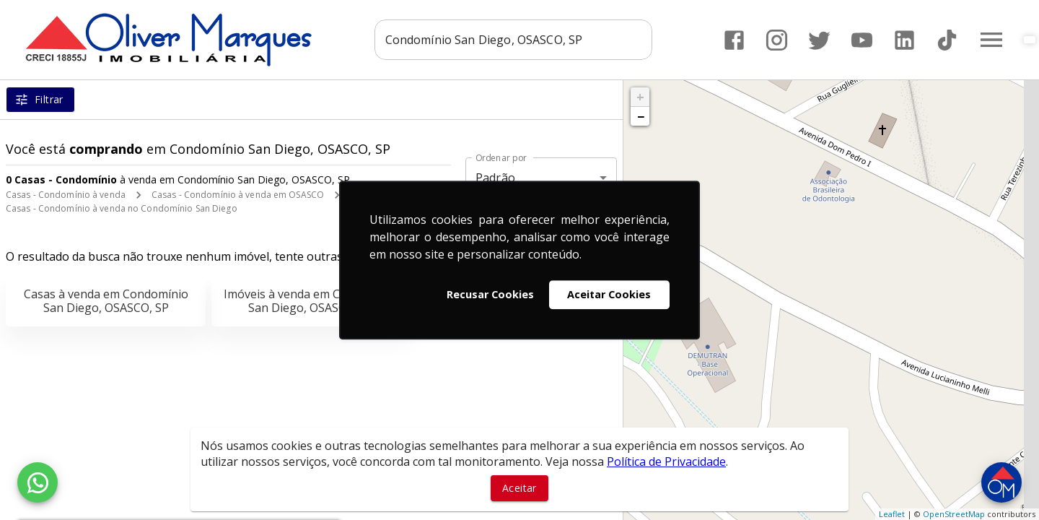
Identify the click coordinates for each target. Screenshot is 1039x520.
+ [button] (640, 96)
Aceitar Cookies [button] (609, 294)
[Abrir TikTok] (947, 40)
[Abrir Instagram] (776, 40)
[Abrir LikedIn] (904, 40)
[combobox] (513, 40)
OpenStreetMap (954, 513)
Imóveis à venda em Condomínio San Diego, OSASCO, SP (311, 301)
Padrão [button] (495, 178)
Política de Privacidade (666, 461)
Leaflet (892, 513)
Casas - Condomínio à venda (66, 194)
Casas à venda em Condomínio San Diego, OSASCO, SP (106, 301)
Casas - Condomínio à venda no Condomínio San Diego (121, 208)
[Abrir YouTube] (861, 40)
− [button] (640, 116)
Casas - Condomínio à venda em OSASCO (238, 194)
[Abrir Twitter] (819, 40)
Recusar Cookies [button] (490, 294)
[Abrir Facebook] (734, 40)
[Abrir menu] (991, 40)
